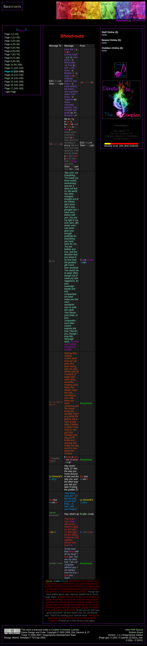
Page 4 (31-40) (12, 44)
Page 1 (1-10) (11, 34)
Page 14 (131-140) (14, 78)
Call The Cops (138, 20)
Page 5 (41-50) (12, 47)
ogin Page (10, 92)
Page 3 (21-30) (12, 41)
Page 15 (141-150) (14, 81)
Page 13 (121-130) (14, 75)
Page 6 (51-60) (12, 51)
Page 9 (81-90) (12, 61)
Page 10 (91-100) (13, 64)
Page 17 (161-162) (14, 88)
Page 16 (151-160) (14, 85)
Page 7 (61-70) (12, 54)
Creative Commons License (65, 629)
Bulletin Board (136, 632)
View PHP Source (134, 629)
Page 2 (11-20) (12, 37)
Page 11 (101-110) (14, 68)
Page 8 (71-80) (12, 58)
